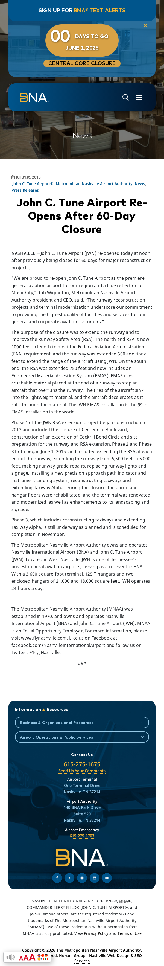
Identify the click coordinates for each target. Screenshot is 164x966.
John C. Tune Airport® (33, 183)
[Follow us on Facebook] (57, 878)
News (140, 183)
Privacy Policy (96, 933)
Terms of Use (130, 933)
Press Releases (25, 190)
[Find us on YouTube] (107, 878)
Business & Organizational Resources (56, 722)
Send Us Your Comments (82, 770)
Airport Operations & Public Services (56, 737)
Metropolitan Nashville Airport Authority (94, 183)
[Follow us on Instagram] (82, 878)
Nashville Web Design (109, 955)
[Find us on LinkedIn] (94, 878)
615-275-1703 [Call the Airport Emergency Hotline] (82, 835)
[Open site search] (126, 97)
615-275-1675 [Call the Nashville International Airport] (82, 764)
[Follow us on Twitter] (69, 878)
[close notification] (145, 25)
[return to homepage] (34, 97)
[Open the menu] (139, 97)
